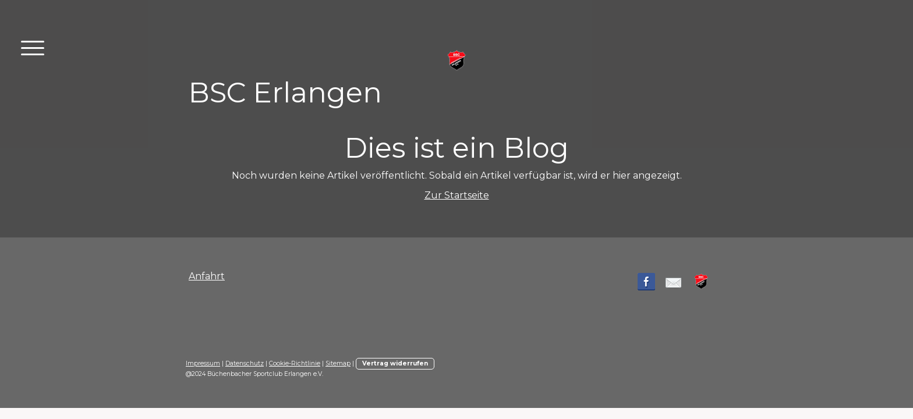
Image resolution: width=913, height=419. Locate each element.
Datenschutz (244, 363)
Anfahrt (207, 276)
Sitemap (338, 363)
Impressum (203, 363)
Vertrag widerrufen (395, 363)
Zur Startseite (456, 195)
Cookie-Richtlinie (294, 363)
